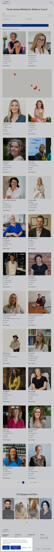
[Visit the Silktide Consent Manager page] (29, 547)
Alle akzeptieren (6, 547)
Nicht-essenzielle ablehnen (15, 547)
